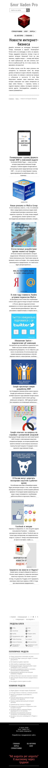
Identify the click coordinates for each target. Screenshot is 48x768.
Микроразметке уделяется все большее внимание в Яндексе (22, 673)
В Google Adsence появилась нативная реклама (24, 692)
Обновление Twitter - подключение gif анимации (24, 341)
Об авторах (18, 36)
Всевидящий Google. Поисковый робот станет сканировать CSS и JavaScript (23, 666)
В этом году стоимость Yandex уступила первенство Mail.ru (24, 296)
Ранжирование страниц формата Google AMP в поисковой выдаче (24, 158)
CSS (29, 628)
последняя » (30, 619)
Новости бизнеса (17, 642)
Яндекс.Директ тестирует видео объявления (23, 690)
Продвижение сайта (18, 636)
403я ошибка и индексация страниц (21, 664)
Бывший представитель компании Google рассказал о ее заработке (22, 698)
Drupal (29, 636)
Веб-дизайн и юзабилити (16, 645)
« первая (13, 617)
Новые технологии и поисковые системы (22, 656)
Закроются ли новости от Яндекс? (23, 570)
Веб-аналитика (32, 642)
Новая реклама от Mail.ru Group (23, 205)
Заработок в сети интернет (32, 645)
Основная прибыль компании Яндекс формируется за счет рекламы (21, 710)
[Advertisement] (24, 115)
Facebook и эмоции (24, 526)
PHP (29, 631)
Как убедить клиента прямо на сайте (21, 681)
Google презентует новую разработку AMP (24, 387)
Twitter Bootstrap (16, 639)
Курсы (32, 31)
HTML (14, 628)
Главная (28, 36)
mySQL (14, 633)
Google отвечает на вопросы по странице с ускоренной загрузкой (23, 433)
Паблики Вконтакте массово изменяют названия (24, 676)
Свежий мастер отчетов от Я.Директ (21, 704)
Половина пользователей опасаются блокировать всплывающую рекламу (21, 713)
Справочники (17, 31)
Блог (26, 31)
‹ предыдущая (22, 617)
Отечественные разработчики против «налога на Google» (24, 250)
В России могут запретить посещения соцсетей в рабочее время (23, 480)
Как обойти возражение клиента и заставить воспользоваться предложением (23, 669)
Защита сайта (32, 633)
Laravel (30, 639)
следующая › (20, 619)
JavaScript (15, 631)
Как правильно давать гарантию (20, 662)
